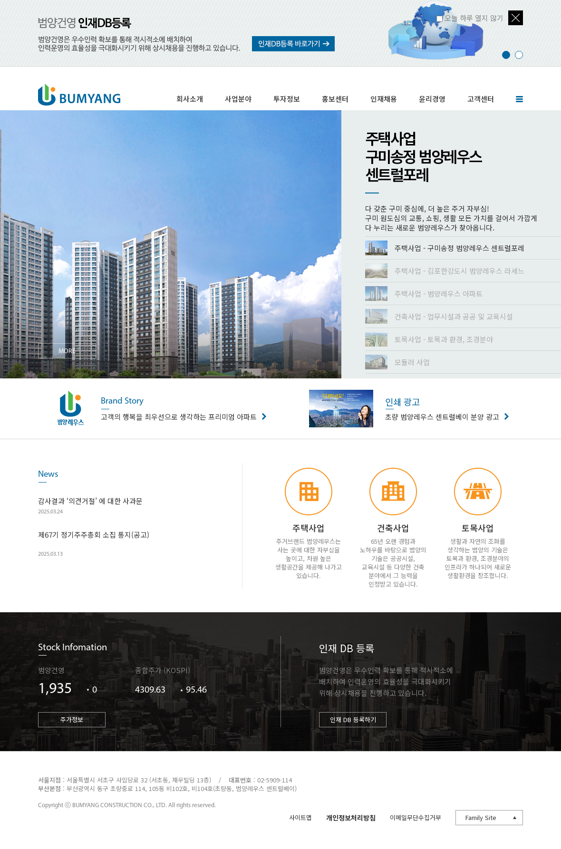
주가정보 (71, 719)
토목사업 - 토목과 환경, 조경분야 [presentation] (429, 339)
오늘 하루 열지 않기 (474, 18)
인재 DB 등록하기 (353, 719)
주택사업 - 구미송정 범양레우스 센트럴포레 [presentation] (444, 248)
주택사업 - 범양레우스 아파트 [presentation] (424, 293)
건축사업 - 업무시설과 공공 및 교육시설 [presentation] (439, 316)
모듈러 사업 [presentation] (397, 362)
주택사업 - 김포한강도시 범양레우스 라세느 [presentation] (444, 270)
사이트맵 (300, 817)
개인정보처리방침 (351, 817)
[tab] (463, 248)
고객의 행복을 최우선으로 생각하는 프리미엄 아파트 (181, 408)
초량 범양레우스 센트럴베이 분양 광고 (444, 408)
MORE (67, 351)
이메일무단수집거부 (415, 817)
